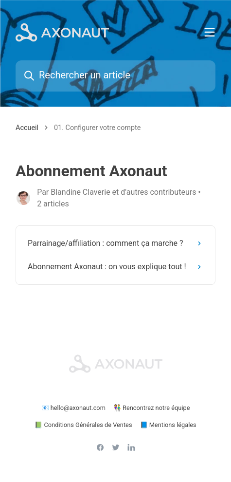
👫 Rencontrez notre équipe (151, 407)
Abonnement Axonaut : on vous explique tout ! (116, 266)
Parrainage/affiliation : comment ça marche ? (116, 243)
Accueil (27, 128)
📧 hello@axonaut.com (73, 407)
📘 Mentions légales (168, 424)
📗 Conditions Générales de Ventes (83, 424)
